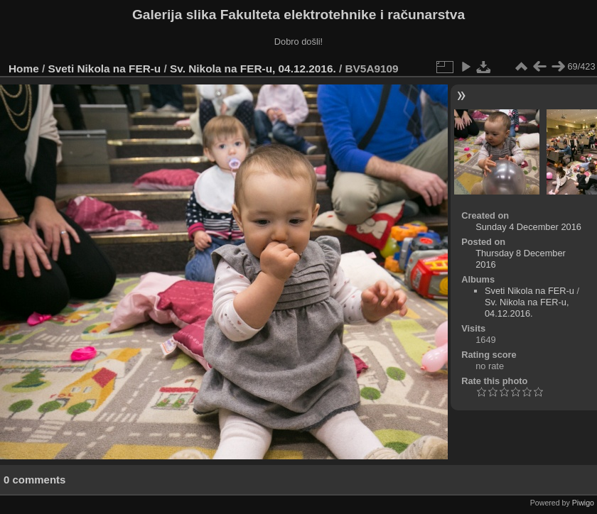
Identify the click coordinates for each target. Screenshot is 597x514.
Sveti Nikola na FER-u (104, 68)
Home (24, 68)
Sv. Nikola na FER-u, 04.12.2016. (253, 68)
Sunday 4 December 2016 (528, 227)
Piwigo (583, 502)
